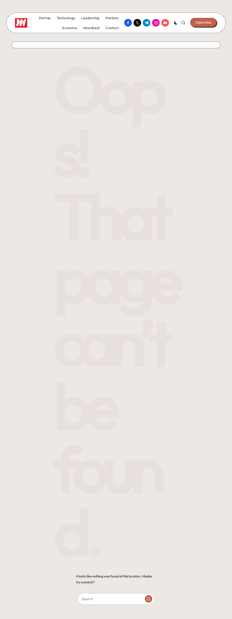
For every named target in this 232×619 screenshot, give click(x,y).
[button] (203, 22)
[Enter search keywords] (116, 598)
